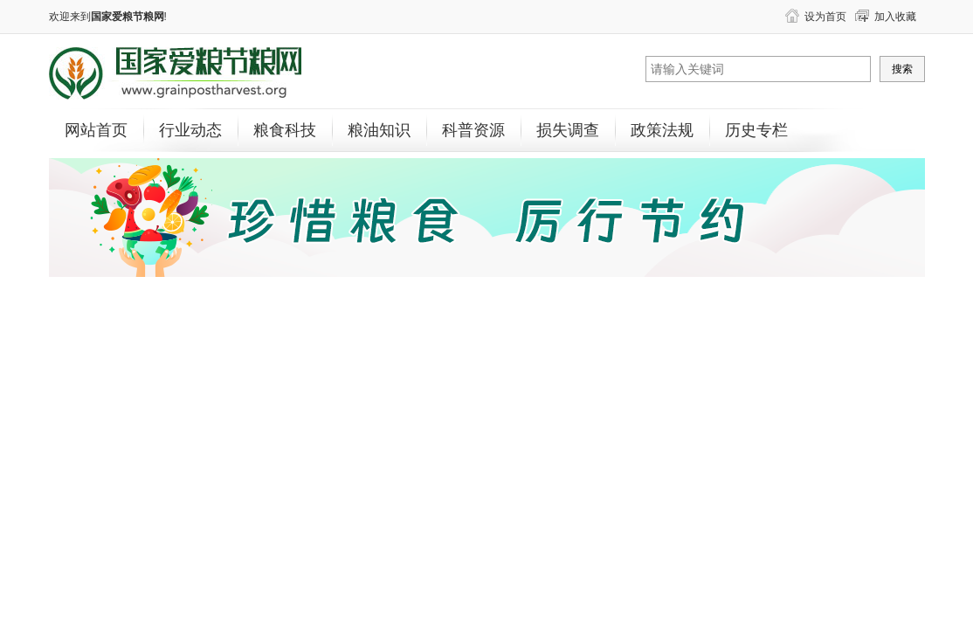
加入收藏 (895, 16)
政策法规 (662, 130)
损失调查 (567, 130)
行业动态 (190, 130)
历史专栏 (756, 130)
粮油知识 (379, 130)
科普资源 (473, 130)
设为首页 (825, 16)
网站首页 (96, 130)
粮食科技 (284, 130)
